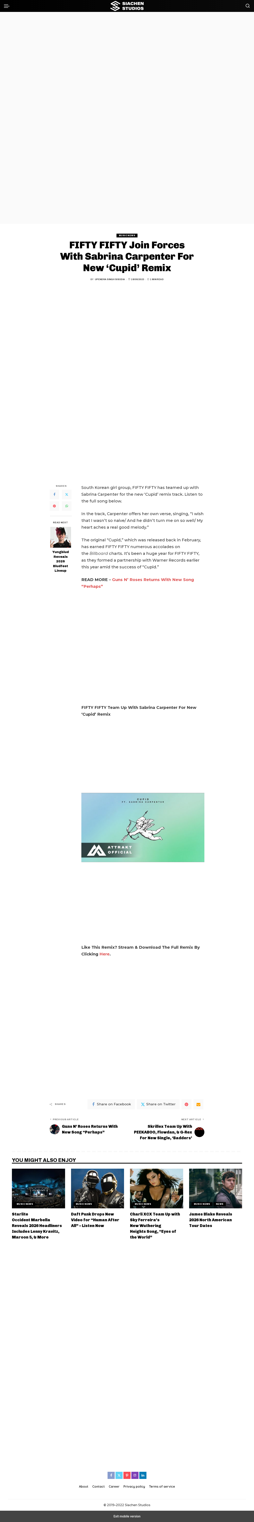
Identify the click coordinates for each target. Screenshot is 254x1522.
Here (104, 954)
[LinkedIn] (142, 1475)
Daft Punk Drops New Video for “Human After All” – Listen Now (95, 1220)
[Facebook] (54, 494)
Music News (127, 235)
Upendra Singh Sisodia (110, 279)
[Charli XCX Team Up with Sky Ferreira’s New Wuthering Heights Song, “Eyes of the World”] (156, 1189)
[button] (8, 6)
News (219, 1204)
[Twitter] (66, 494)
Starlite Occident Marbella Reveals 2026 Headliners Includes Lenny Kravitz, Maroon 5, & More (37, 1226)
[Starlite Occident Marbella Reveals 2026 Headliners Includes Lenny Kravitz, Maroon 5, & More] (38, 1189)
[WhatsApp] (66, 506)
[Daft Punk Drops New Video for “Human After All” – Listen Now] (97, 1189)
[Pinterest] (54, 506)
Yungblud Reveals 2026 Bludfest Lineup (60, 561)
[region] (127, 118)
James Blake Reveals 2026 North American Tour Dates (210, 1220)
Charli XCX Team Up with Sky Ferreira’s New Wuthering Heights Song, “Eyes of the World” (155, 1226)
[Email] (198, 1104)
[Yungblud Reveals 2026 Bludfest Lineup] (60, 537)
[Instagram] (135, 1475)
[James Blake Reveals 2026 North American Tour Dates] (215, 1189)
